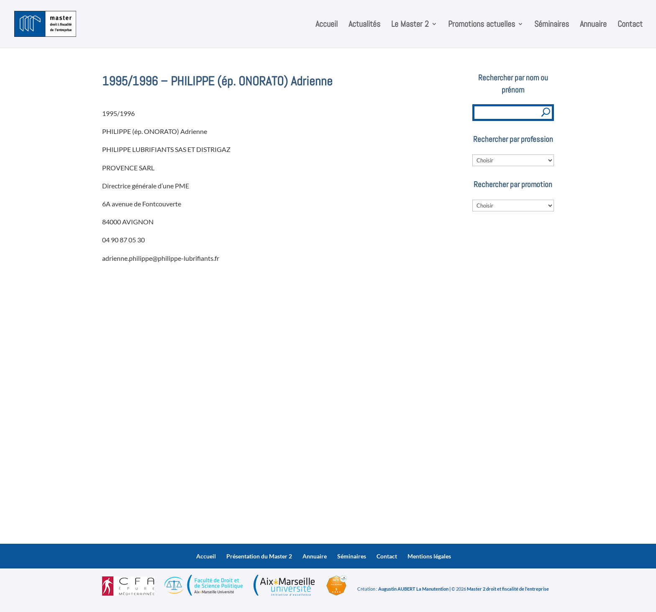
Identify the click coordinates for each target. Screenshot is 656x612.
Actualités (364, 25)
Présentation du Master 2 (259, 556)
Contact (630, 25)
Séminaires (551, 25)
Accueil (326, 25)
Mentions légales (429, 556)
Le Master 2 (410, 25)
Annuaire (593, 25)
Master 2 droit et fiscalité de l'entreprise (508, 588)
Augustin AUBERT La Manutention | (414, 588)
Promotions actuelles (481, 25)
